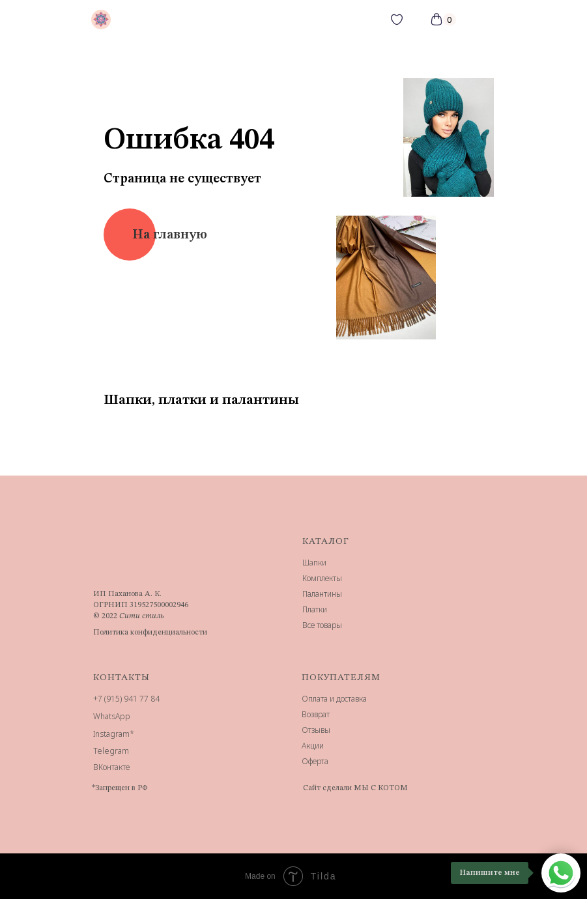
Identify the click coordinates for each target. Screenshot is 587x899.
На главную (169, 235)
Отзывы (316, 729)
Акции (313, 745)
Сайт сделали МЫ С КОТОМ (355, 788)
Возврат (316, 714)
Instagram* (113, 733)
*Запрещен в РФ (119, 788)
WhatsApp (111, 716)
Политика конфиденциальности (150, 632)
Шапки (314, 562)
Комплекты (322, 578)
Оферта (315, 761)
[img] (101, 19)
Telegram (111, 750)
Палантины (322, 593)
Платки (314, 609)
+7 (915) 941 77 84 (126, 698)
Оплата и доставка (334, 698)
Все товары (322, 625)
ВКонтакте (111, 767)
